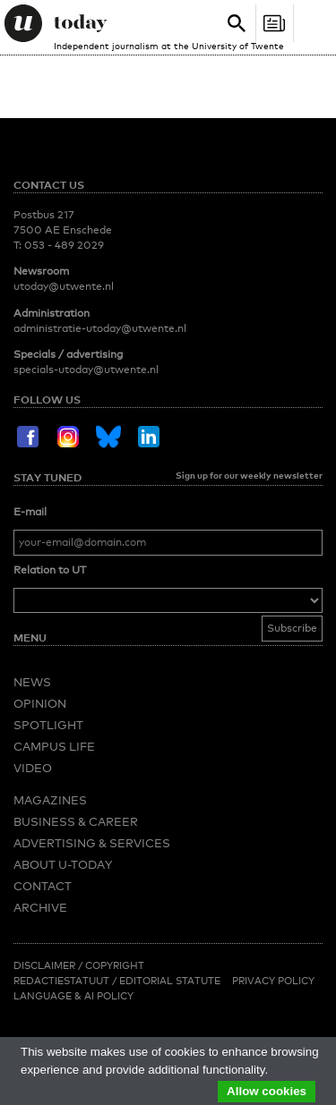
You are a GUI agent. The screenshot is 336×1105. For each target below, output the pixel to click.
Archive (40, 907)
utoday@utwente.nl (63, 286)
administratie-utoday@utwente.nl (99, 328)
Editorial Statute (169, 980)
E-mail (30, 512)
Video (32, 768)
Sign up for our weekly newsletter (249, 475)
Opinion (39, 703)
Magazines (50, 800)
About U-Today (62, 864)
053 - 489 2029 (64, 245)
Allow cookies (266, 1091)
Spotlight (48, 725)
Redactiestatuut (62, 980)
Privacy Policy (273, 980)
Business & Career (75, 821)
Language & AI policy (73, 996)
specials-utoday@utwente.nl (86, 369)
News (32, 682)
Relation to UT (49, 570)
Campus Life (54, 746)
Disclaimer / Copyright (78, 965)
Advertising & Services (91, 843)
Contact (42, 886)
